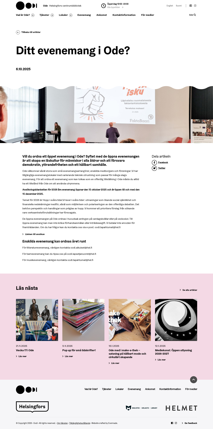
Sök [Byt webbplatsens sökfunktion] (192, 15)
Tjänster (44, 15)
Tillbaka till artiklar (28, 32)
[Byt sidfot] (32, 15)
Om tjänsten (62, 423)
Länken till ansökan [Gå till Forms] (35, 234)
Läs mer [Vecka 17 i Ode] (23, 356)
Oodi (26, 5)
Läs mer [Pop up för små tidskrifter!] (69, 356)
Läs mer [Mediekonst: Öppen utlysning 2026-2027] (162, 359)
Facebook (160, 162)
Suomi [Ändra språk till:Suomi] (179, 5)
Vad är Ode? (23, 15)
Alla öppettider (115, 7)
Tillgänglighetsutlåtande (79, 423)
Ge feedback (191, 423)
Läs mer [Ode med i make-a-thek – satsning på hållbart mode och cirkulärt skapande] (115, 363)
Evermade (112, 423)
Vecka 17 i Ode (25, 350)
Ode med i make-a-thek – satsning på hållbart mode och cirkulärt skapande (127, 353)
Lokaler (63, 15)
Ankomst (101, 15)
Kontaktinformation (124, 15)
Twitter (158, 168)
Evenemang (84, 15)
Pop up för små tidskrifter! (79, 350)
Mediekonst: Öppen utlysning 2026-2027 (173, 351)
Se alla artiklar (189, 290)
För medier (147, 15)
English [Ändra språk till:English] (170, 5)
